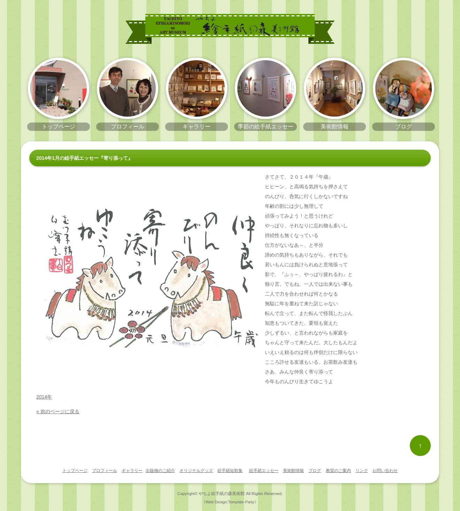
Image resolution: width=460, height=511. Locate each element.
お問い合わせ (385, 470)
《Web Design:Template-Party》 (230, 502)
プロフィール (104, 470)
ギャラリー (132, 470)
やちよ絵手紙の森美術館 (222, 493)
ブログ (314, 470)
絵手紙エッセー (263, 470)
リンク (361, 470)
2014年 (44, 397)
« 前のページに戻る (57, 411)
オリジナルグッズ (196, 470)
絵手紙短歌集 (230, 470)
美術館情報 (293, 470)
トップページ (74, 470)
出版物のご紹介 (160, 470)
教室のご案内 (338, 470)
